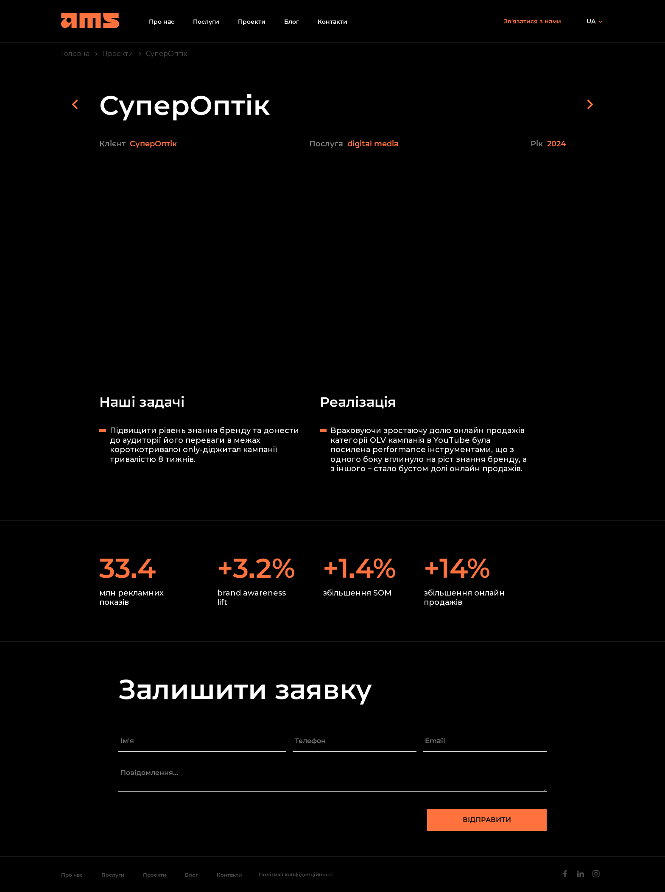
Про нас (161, 21)
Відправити (487, 820)
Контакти (332, 21)
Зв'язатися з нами (532, 21)
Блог (291, 21)
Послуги (206, 21)
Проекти (251, 21)
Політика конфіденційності (296, 874)
